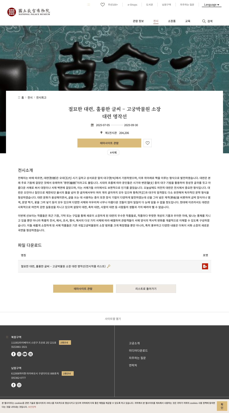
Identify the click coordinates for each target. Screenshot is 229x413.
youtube (25, 354)
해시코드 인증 (108, 266)
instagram (19, 354)
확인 (222, 406)
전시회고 (41, 97)
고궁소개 (134, 343)
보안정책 (32, 406)
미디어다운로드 (138, 350)
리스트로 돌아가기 (146, 289)
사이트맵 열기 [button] (113, 319)
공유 (178, 97)
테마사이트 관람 (109, 143)
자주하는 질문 (137, 358)
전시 (30, 97)
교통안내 (64, 342)
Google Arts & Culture (30, 354)
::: (88, 4)
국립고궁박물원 (28, 12)
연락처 (133, 365)
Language (210, 4)
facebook (13, 354)
